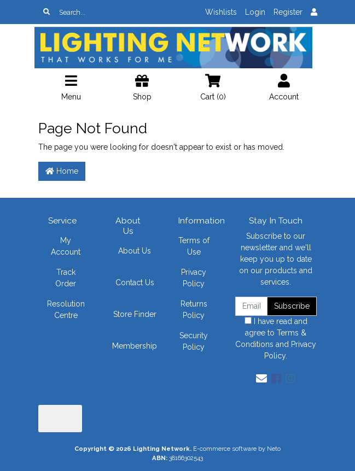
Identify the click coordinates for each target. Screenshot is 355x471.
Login (255, 12)
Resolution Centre (66, 309)
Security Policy (193, 341)
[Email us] (261, 378)
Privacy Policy (193, 278)
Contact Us (134, 282)
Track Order (65, 278)
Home (61, 171)
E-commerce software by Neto (237, 448)
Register (287, 12)
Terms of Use (193, 246)
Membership (134, 346)
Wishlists (221, 12)
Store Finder (134, 314)
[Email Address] (251, 306)
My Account (65, 246)
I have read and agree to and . (275, 338)
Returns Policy (194, 309)
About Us (134, 250)
